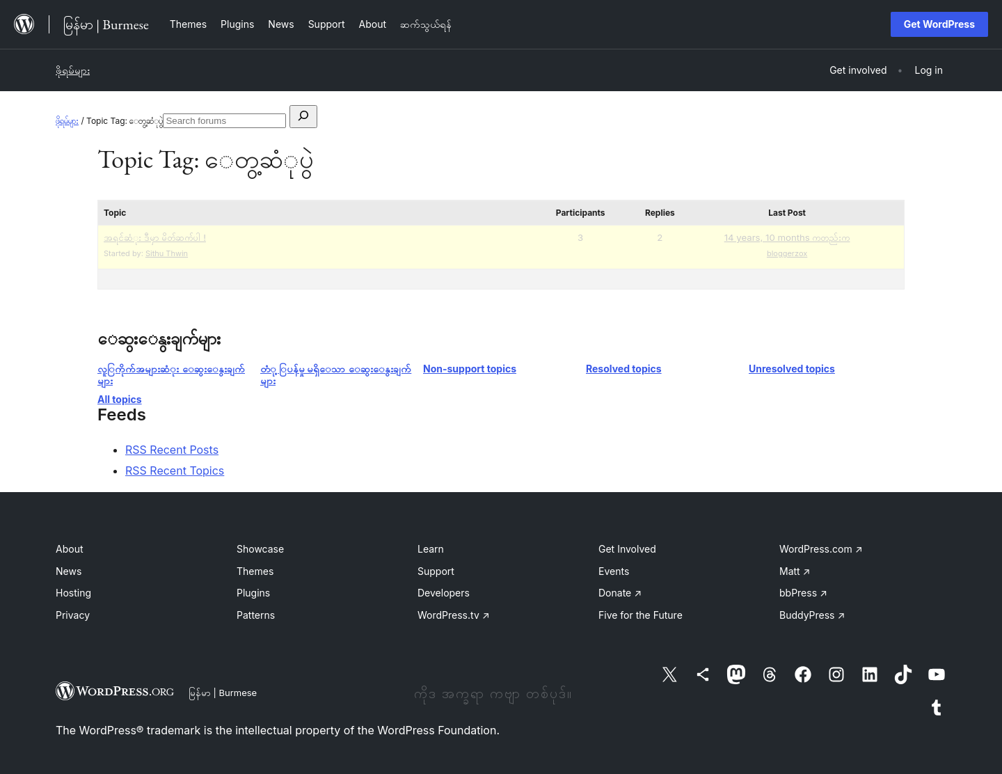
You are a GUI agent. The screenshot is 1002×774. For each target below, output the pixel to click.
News (68, 571)
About (69, 549)
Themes (255, 571)
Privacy (73, 615)
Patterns (256, 615)
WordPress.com (821, 549)
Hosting (73, 593)
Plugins (253, 593)
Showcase (260, 549)
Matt (794, 571)
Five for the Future (640, 615)
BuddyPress (812, 615)
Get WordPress (939, 24)
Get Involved (627, 549)
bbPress (803, 593)
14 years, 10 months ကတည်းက (787, 237)
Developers (444, 593)
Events (613, 571)
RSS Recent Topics (174, 470)
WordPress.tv (454, 615)
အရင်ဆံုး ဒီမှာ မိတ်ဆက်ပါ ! (155, 237)
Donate (620, 593)
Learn (431, 549)
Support (436, 571)
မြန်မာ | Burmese (223, 692)
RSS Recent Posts (171, 450)
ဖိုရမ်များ (73, 70)
